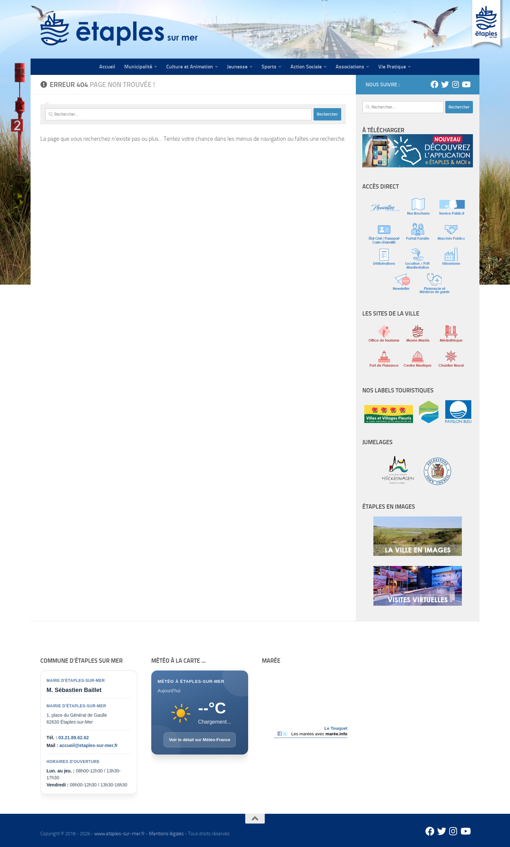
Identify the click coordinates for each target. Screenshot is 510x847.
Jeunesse (237, 67)
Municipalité (138, 67)
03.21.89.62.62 (74, 737)
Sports (269, 67)
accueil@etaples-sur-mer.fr (89, 745)
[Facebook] (434, 84)
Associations (350, 67)
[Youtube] (466, 84)
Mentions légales (166, 834)
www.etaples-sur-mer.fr (119, 834)
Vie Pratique (392, 67)
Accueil (107, 67)
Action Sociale (306, 67)
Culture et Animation (189, 67)
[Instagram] (455, 84)
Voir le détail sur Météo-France (199, 739)
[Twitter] (445, 84)
